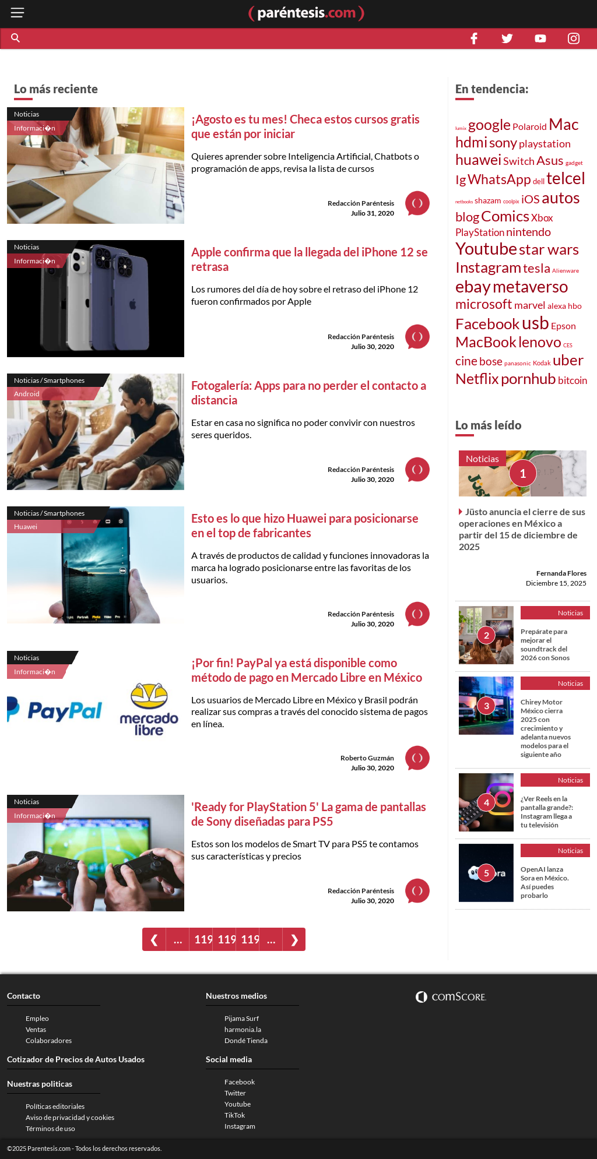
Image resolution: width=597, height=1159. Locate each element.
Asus (550, 160)
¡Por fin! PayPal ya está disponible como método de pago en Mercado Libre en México (306, 670)
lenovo (539, 341)
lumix (460, 128)
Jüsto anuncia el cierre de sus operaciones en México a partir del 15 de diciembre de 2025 (522, 529)
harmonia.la (242, 1029)
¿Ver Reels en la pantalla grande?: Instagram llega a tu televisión (547, 811)
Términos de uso (50, 1128)
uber (568, 359)
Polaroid (529, 126)
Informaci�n (34, 128)
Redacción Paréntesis (361, 203)
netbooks (464, 202)
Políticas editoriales (55, 1106)
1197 (203, 939)
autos (561, 197)
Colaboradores (49, 1040)
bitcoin (572, 380)
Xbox (542, 218)
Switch (519, 160)
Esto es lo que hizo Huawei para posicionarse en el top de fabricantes (305, 525)
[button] (16, 38)
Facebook (487, 323)
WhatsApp (499, 179)
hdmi (471, 141)
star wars (549, 249)
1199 (250, 939)
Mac (564, 123)
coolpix (511, 201)
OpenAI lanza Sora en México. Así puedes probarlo (545, 882)
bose (491, 361)
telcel (565, 178)
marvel (530, 304)
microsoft (483, 304)
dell (539, 181)
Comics (505, 215)
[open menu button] (17, 14)
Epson (563, 325)
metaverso (530, 286)
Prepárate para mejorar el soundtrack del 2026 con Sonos (545, 644)
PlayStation (479, 232)
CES (568, 345)
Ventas (36, 1029)
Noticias (26, 114)
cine (466, 360)
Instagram (488, 267)
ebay (473, 286)
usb (535, 322)
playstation (545, 144)
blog (467, 216)
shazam (488, 200)
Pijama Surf (241, 1018)
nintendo (528, 231)
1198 (226, 939)
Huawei (25, 526)
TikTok (234, 1115)
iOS (530, 199)
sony (503, 142)
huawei (478, 159)
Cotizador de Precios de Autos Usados (76, 1059)
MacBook (486, 341)
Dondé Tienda (246, 1040)
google (489, 124)
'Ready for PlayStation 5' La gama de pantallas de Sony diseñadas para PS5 (308, 813)
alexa (556, 306)
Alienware (565, 270)
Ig (460, 179)
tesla (536, 268)
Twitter (235, 1092)
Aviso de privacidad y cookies (70, 1117)
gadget (574, 162)
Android (27, 393)
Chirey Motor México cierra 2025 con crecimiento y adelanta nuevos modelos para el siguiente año (546, 728)
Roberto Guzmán (367, 757)
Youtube (486, 248)
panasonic (517, 363)
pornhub (528, 378)
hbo (575, 306)
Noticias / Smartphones (49, 380)
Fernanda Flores (561, 573)
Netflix (477, 378)
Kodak (542, 363)
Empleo (37, 1018)
